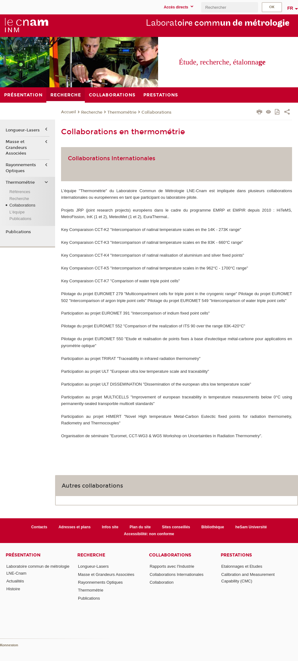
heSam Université (251, 527)
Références (19, 191)
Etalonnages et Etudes (241, 566)
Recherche (91, 112)
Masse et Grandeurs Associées (16, 147)
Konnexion (9, 645)
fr (290, 8)
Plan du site (140, 527)
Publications (20, 218)
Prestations (236, 555)
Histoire (13, 589)
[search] (229, 7)
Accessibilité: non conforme (149, 534)
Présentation (23, 555)
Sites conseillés (176, 527)
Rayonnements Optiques (21, 167)
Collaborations (156, 112)
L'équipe (17, 212)
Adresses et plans (75, 527)
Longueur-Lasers (23, 130)
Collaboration (162, 582)
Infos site (110, 527)
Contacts (39, 527)
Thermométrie (121, 112)
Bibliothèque (212, 527)
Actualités (15, 581)
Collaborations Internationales (176, 574)
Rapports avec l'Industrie (172, 566)
